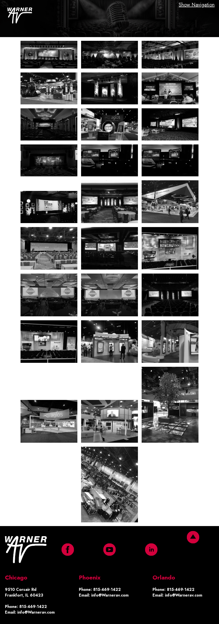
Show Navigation (197, 4)
